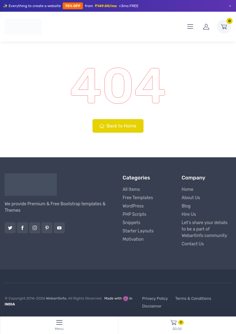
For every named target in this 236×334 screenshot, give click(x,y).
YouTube (59, 228)
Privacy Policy (155, 298)
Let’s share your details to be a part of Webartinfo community (204, 229)
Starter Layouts (138, 231)
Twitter (10, 228)
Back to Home (118, 126)
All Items (131, 189)
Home (187, 189)
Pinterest (47, 228)
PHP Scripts (134, 214)
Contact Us (193, 244)
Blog (186, 206)
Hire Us (189, 214)
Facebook (22, 228)
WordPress (133, 206)
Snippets (131, 222)
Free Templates (138, 197)
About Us (191, 197)
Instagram (35, 228)
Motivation (133, 239)
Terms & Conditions (193, 298)
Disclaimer (151, 306)
